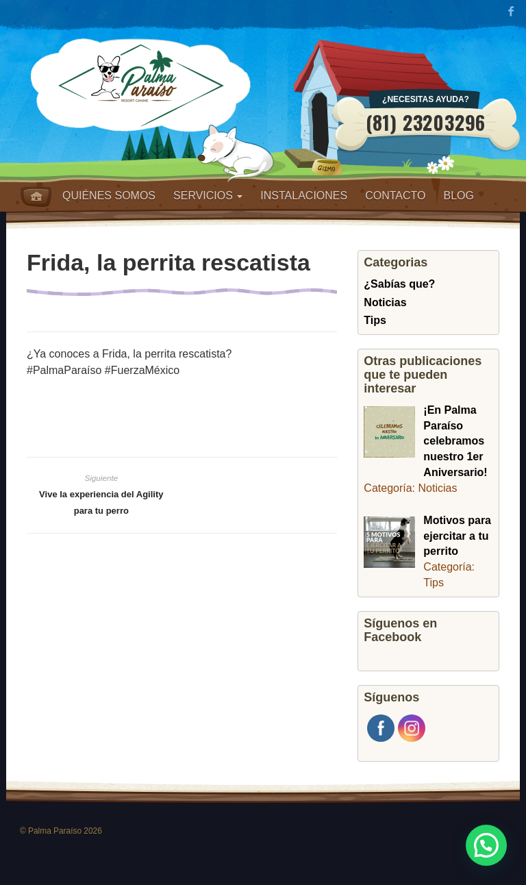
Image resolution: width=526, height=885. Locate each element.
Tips (375, 320)
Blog (458, 195)
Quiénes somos (108, 195)
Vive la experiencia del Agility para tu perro (101, 502)
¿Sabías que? (399, 284)
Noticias (385, 302)
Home (36, 196)
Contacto (395, 195)
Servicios (207, 195)
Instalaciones (303, 195)
